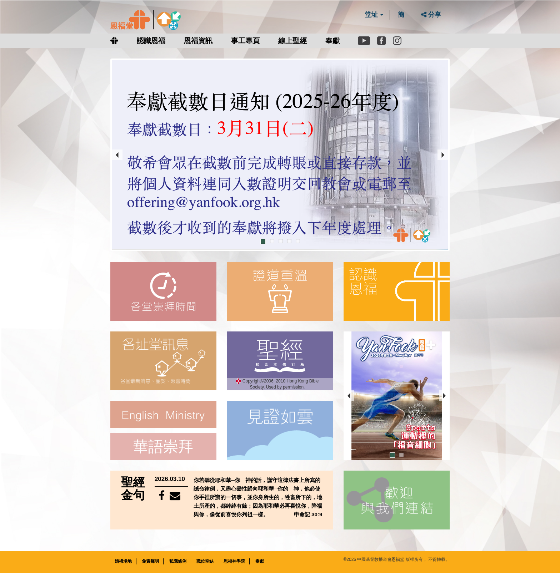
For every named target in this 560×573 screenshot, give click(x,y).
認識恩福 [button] (151, 41)
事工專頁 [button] (245, 41)
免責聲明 (150, 561)
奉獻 (332, 41)
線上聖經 (292, 41)
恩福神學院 (234, 561)
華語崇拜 (163, 446)
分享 (431, 14)
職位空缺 (205, 561)
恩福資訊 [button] (198, 41)
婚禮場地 (123, 561)
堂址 (374, 14)
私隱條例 (177, 561)
